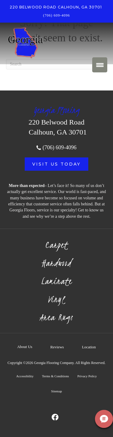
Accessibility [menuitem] (24, 376)
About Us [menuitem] (24, 346)
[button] (56, 164)
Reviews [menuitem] (57, 347)
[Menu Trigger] (99, 64)
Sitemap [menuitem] (56, 391)
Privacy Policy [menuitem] (87, 376)
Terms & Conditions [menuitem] (55, 376)
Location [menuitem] (89, 347)
